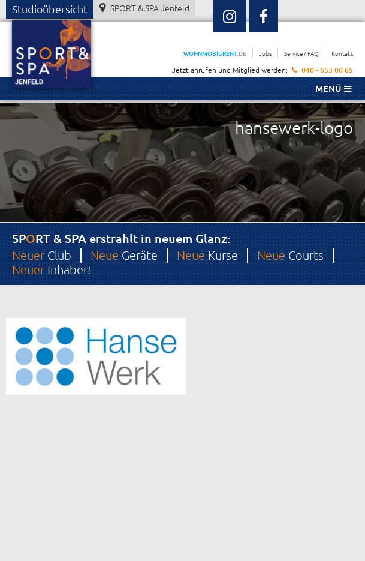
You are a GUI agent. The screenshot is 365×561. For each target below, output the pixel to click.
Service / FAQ (301, 53)
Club (41, 255)
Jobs (265, 53)
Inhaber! (51, 269)
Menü (333, 88)
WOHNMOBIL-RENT (214, 53)
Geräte (124, 255)
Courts (290, 255)
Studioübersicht (50, 9)
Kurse (207, 255)
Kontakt (342, 53)
